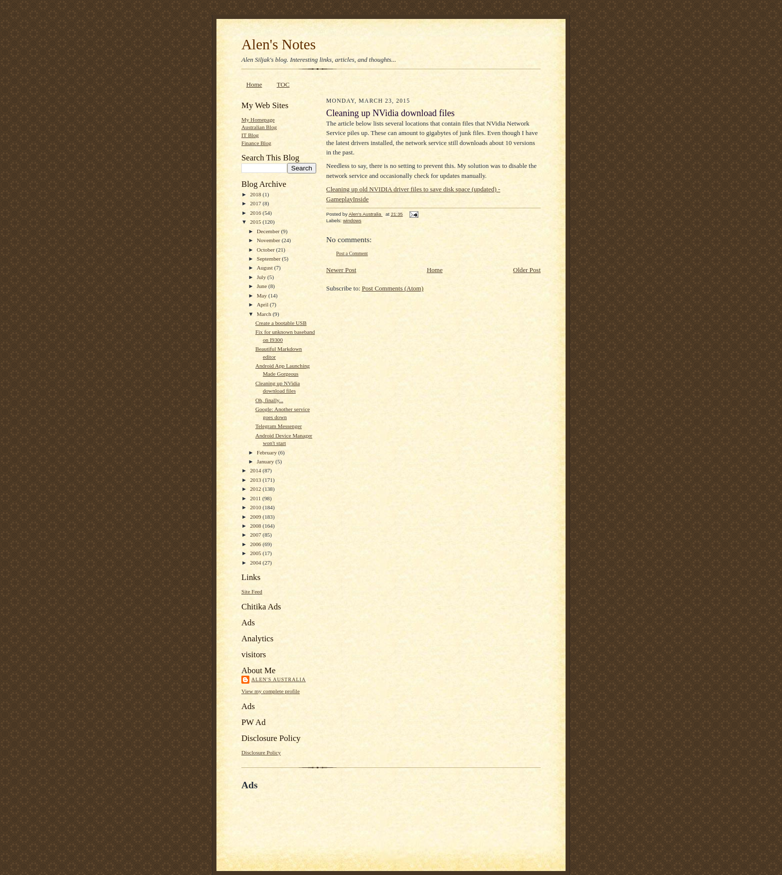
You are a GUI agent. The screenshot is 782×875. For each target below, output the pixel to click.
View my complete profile (270, 691)
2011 (256, 498)
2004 (256, 563)
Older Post (527, 270)
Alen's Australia (278, 679)
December (269, 231)
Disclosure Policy (261, 752)
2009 (256, 517)
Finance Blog (256, 143)
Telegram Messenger (278, 426)
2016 (256, 213)
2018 (256, 194)
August (265, 268)
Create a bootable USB (281, 323)
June (262, 286)
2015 (256, 222)
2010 (256, 507)
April (263, 304)
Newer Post (341, 270)
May (262, 295)
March (265, 314)
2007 (256, 535)
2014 (256, 470)
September (269, 259)
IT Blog (250, 135)
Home (254, 84)
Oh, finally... (269, 400)
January (266, 461)
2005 (256, 553)
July (262, 277)
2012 (256, 489)
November (269, 240)
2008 (256, 526)
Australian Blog (259, 127)
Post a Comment (352, 253)
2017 (256, 203)
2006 (256, 544)
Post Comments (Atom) (393, 288)
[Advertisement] (358, 814)
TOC (283, 84)
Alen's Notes (278, 44)
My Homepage (258, 120)
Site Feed (251, 591)
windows (352, 220)
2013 (256, 480)
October (266, 250)
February (267, 452)
